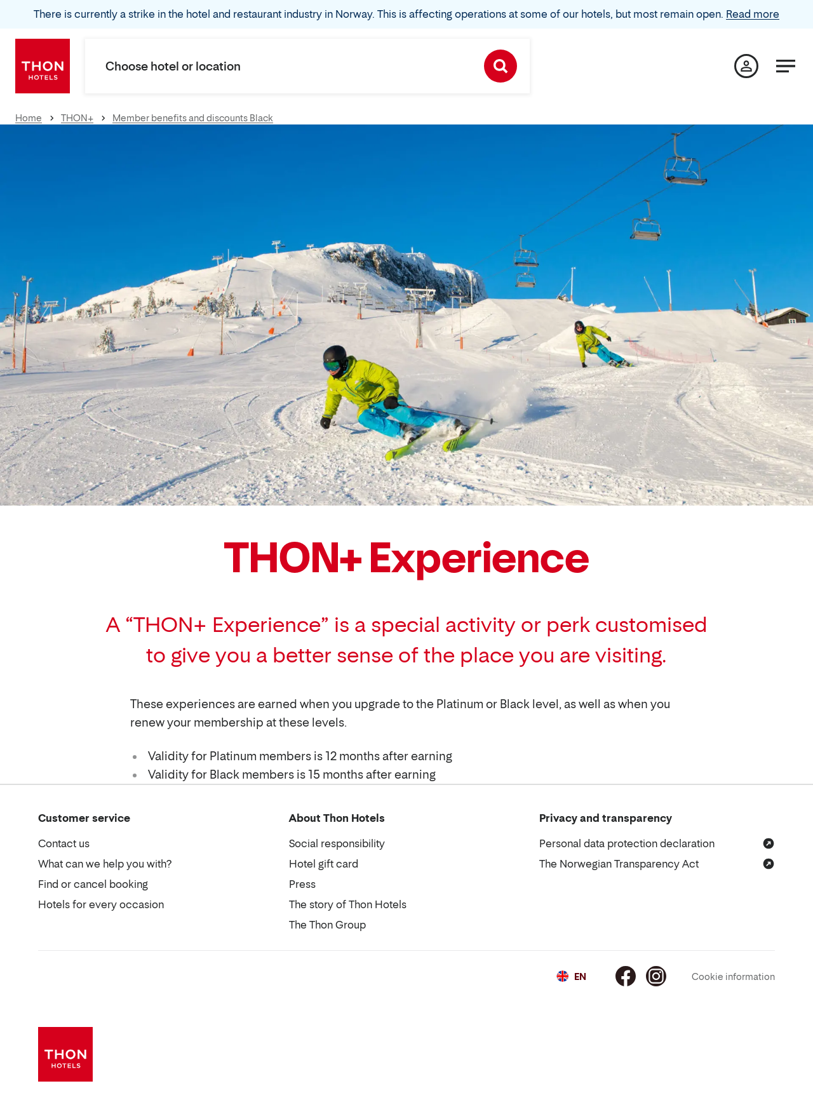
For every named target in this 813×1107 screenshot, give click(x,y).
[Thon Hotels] (42, 66)
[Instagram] (656, 976)
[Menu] (786, 66)
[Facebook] (625, 976)
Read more (752, 14)
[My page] (746, 66)
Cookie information (733, 976)
